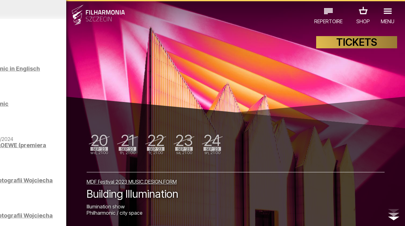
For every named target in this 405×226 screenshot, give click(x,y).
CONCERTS (24, 189)
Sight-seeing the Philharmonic (57, 106)
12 (96, 215)
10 (79, 215)
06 (47, 215)
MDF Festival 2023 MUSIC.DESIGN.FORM (168, 179)
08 (63, 215)
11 (88, 215)
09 (71, 215)
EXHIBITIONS (76, 189)
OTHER (51, 198)
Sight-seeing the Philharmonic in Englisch (57, 74)
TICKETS (356, 46)
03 (22, 215)
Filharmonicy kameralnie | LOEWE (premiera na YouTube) (65, 157)
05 (39, 215)
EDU (49, 189)
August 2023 (53, 9)
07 (55, 215)
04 (31, 215)
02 (14, 215)
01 (6, 215)
